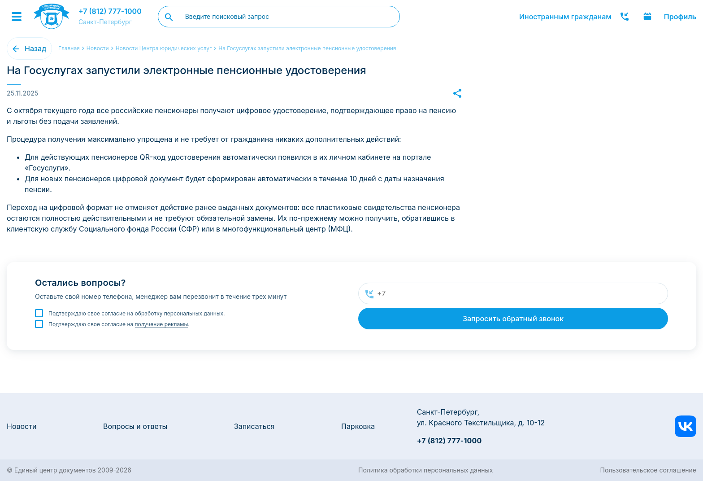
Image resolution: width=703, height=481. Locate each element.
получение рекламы (161, 324)
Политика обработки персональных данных (425, 470)
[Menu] (16, 16)
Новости (21, 426)
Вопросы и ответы (135, 426)
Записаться (254, 426)
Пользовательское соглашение (648, 470)
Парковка (358, 426)
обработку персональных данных (179, 313)
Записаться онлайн (647, 16)
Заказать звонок (624, 16)
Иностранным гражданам (565, 16)
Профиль (680, 16)
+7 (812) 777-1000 (110, 11)
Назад (35, 48)
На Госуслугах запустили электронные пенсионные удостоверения (307, 48)
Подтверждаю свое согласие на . (136, 313)
